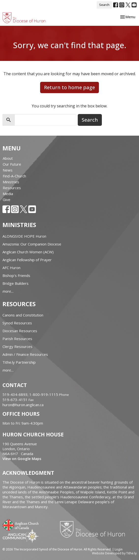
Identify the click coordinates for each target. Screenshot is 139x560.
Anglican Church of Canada (20, 524)
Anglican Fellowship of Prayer (27, 259)
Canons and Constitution (22, 315)
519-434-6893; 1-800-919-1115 (30, 394)
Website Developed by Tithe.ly (114, 553)
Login (119, 549)
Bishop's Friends (16, 275)
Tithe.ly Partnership (19, 362)
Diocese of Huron (94, 529)
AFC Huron (11, 267)
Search (104, 4)
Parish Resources (17, 338)
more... (8, 291)
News (8, 170)
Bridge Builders (15, 283)
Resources (12, 187)
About (8, 158)
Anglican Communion (20, 536)
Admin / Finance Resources (25, 354)
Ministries (11, 181)
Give (6, 199)
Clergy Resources (17, 346)
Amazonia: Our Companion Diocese (31, 244)
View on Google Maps (21, 458)
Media (8, 193)
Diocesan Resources (19, 330)
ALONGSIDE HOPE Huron (24, 236)
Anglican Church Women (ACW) (28, 251)
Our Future (12, 164)
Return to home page (69, 87)
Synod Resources (17, 322)
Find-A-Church (14, 175)
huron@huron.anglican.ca (23, 404)
